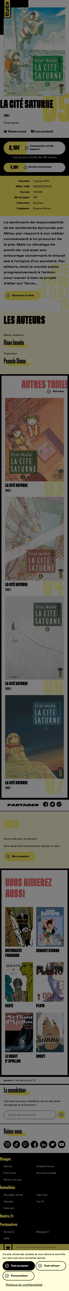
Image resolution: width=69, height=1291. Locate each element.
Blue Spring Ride (46, 1173)
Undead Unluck (45, 1166)
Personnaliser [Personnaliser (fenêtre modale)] (19, 1276)
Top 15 (40, 1201)
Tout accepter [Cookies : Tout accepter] (20, 1266)
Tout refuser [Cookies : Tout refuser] (52, 1266)
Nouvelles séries (13, 1195)
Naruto (8, 1166)
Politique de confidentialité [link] (24, 1284)
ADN (6, 1238)
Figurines (41, 1195)
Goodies (8, 1201)
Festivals (9, 1208)
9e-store (9, 1232)
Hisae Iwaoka (11, 123)
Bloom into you (13, 1179)
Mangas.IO (42, 1232)
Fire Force (10, 1173)
